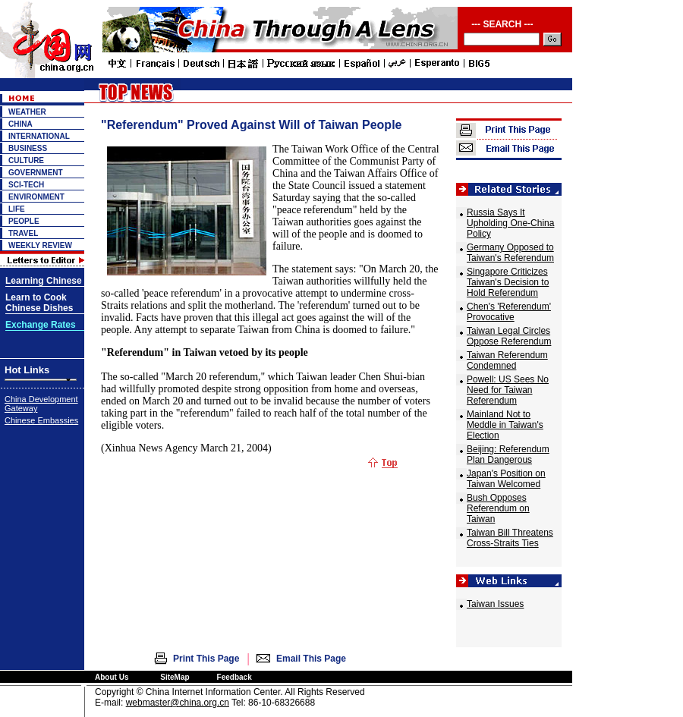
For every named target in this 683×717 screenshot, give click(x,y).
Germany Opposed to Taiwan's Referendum (510, 252)
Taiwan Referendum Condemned (507, 360)
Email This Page (311, 658)
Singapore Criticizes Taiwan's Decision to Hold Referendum (508, 282)
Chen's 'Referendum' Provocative (509, 311)
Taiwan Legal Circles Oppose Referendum (509, 336)
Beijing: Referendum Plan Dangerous (508, 454)
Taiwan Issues (495, 604)
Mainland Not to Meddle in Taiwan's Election (505, 425)
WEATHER (27, 112)
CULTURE (26, 160)
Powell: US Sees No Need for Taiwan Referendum (508, 390)
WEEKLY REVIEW (40, 245)
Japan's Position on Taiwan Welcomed (506, 478)
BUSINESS (27, 148)
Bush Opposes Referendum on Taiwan (498, 508)
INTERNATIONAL (39, 136)
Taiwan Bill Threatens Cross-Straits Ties (510, 538)
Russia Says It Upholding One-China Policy (510, 223)
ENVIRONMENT (36, 197)
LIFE (16, 209)
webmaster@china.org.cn (177, 702)
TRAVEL (23, 233)
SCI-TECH (26, 185)
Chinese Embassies (41, 420)
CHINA (20, 124)
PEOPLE (23, 221)
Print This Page (206, 658)
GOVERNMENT (35, 172)
